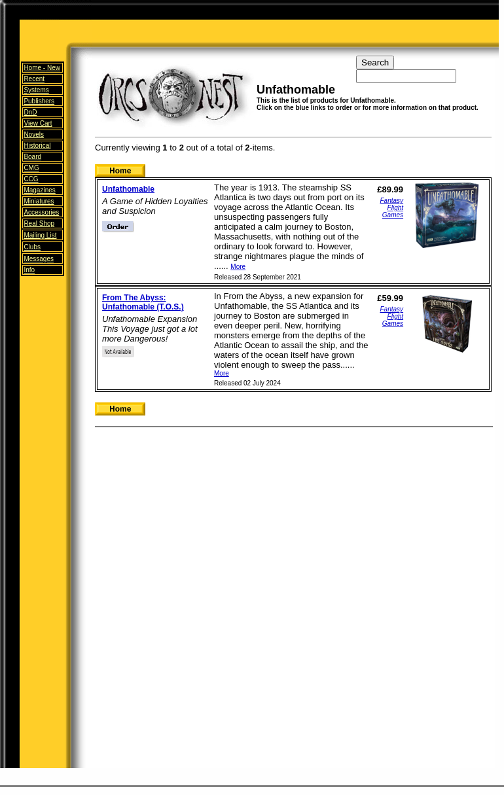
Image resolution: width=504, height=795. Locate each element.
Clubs (32, 247)
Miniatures (39, 201)
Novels (34, 134)
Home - (42, 67)
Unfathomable (128, 189)
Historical (37, 145)
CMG (31, 167)
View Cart (38, 123)
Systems (36, 90)
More (237, 266)
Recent (34, 78)
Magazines (39, 190)
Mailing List (40, 235)
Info (29, 270)
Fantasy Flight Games (391, 208)
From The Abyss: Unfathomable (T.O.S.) (143, 302)
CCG (31, 179)
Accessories (41, 212)
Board (32, 156)
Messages (39, 258)
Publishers (39, 101)
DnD (30, 112)
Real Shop (39, 223)
